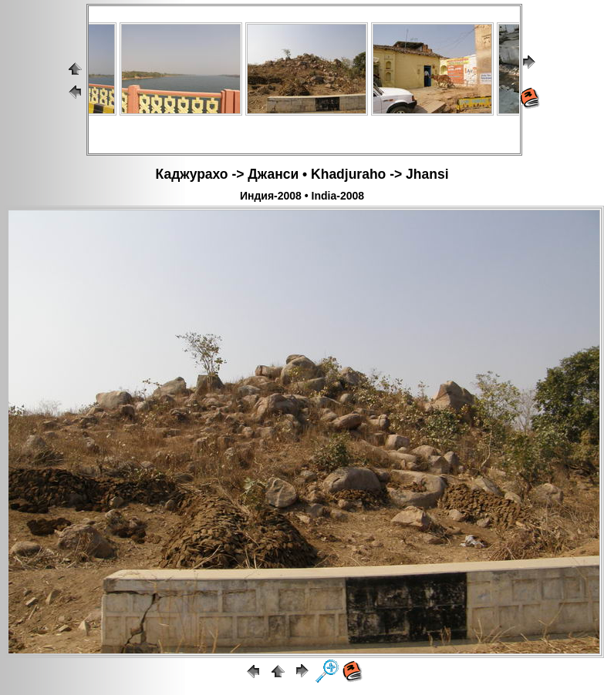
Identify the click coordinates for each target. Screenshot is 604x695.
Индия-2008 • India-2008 (302, 196)
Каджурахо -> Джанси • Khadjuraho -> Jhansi (302, 174)
